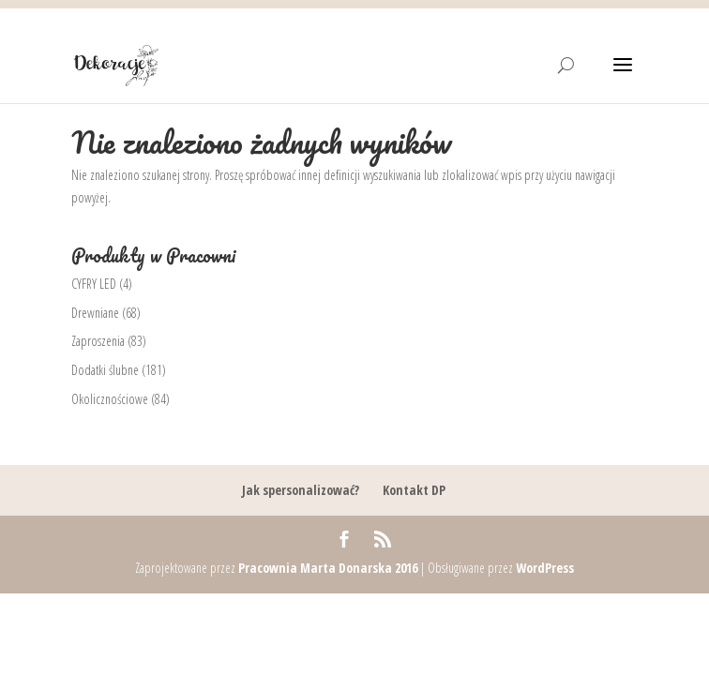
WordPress (545, 568)
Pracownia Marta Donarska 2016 (327, 568)
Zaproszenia (98, 341)
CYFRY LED (93, 283)
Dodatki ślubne (105, 370)
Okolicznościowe (109, 399)
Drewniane (95, 313)
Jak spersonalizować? (300, 490)
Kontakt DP (414, 490)
